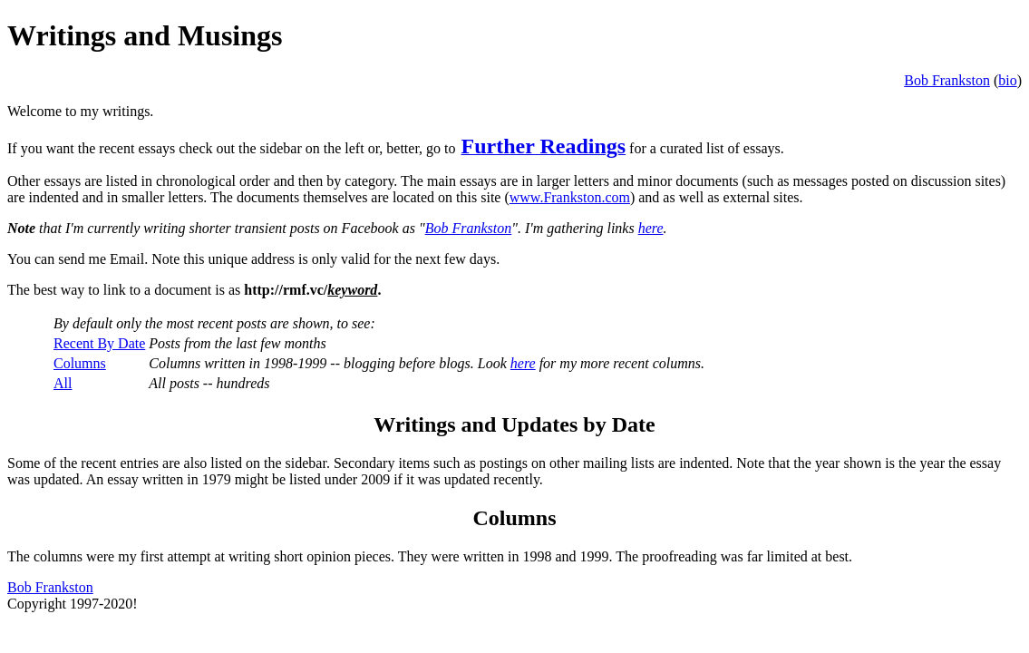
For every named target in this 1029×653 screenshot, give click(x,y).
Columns (79, 363)
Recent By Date (99, 343)
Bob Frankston (947, 80)
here (651, 228)
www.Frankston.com (570, 197)
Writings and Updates (476, 424)
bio (1007, 80)
